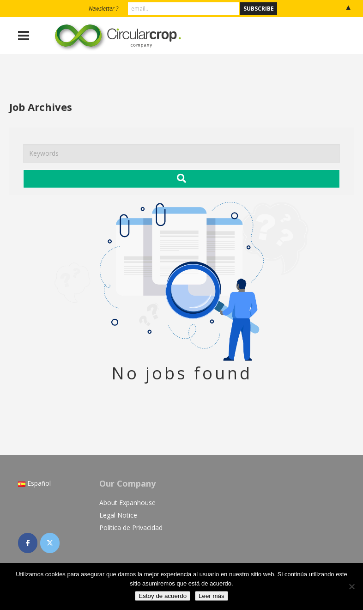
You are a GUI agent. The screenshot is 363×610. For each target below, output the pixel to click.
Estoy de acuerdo (163, 595)
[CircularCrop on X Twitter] (50, 543)
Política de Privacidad (131, 527)
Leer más (211, 595)
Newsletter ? (103, 8)
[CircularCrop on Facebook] (27, 543)
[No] (351, 586)
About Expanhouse (127, 502)
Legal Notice (118, 515)
